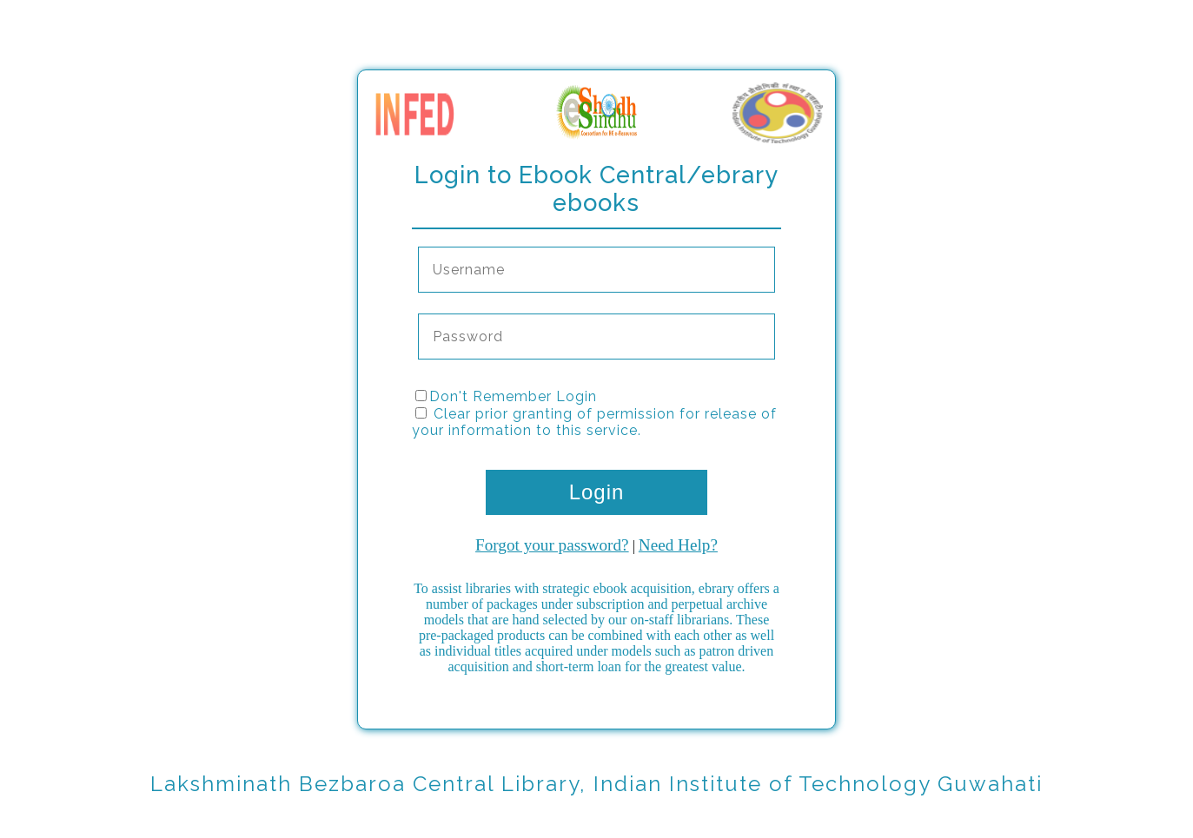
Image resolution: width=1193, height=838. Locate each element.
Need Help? (678, 545)
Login (597, 492)
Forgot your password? (552, 545)
